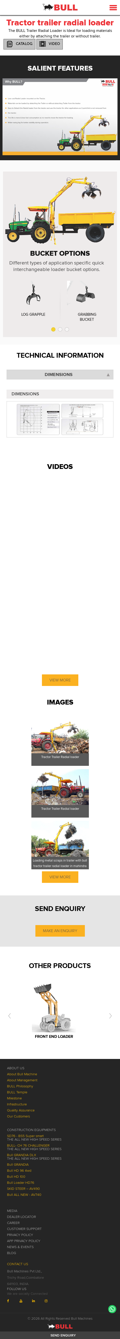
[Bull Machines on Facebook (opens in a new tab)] (12, 1301)
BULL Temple (17, 1092)
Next (111, 110)
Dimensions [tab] (77, 374)
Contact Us (17, 1264)
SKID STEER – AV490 (23, 1189)
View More (60, 680)
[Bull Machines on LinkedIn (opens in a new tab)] (37, 1301)
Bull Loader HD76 (20, 1183)
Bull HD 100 (16, 1177)
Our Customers (18, 1116)
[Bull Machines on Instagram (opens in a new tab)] (50, 1301)
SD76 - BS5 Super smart (34, 1137)
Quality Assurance (21, 1110)
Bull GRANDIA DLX (34, 1156)
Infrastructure (17, 1104)
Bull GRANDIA (18, 1164)
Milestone (14, 1098)
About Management (22, 1080)
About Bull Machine (22, 1074)
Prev (9, 110)
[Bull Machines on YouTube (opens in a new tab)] (25, 1301)
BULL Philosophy (20, 1086)
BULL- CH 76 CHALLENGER (34, 1147)
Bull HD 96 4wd (19, 1170)
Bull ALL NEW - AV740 (24, 1195)
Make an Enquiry (60, 931)
